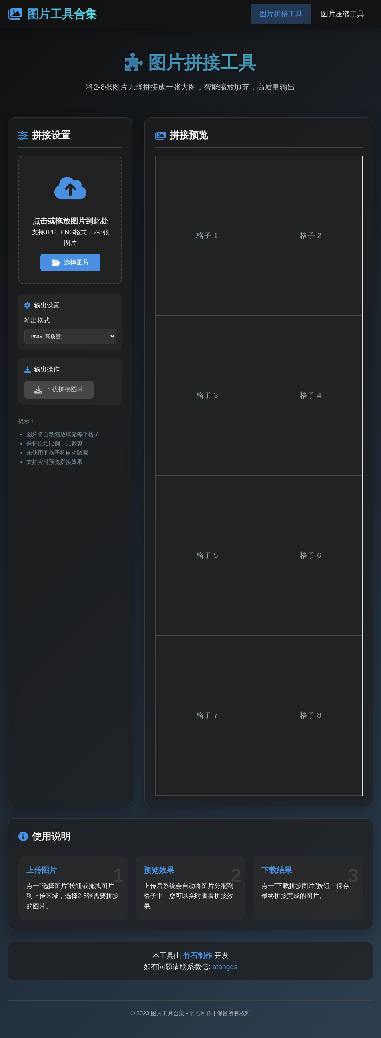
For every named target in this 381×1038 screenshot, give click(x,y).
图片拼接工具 (281, 14)
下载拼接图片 (59, 389)
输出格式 (37, 320)
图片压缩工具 (342, 14)
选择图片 (70, 262)
